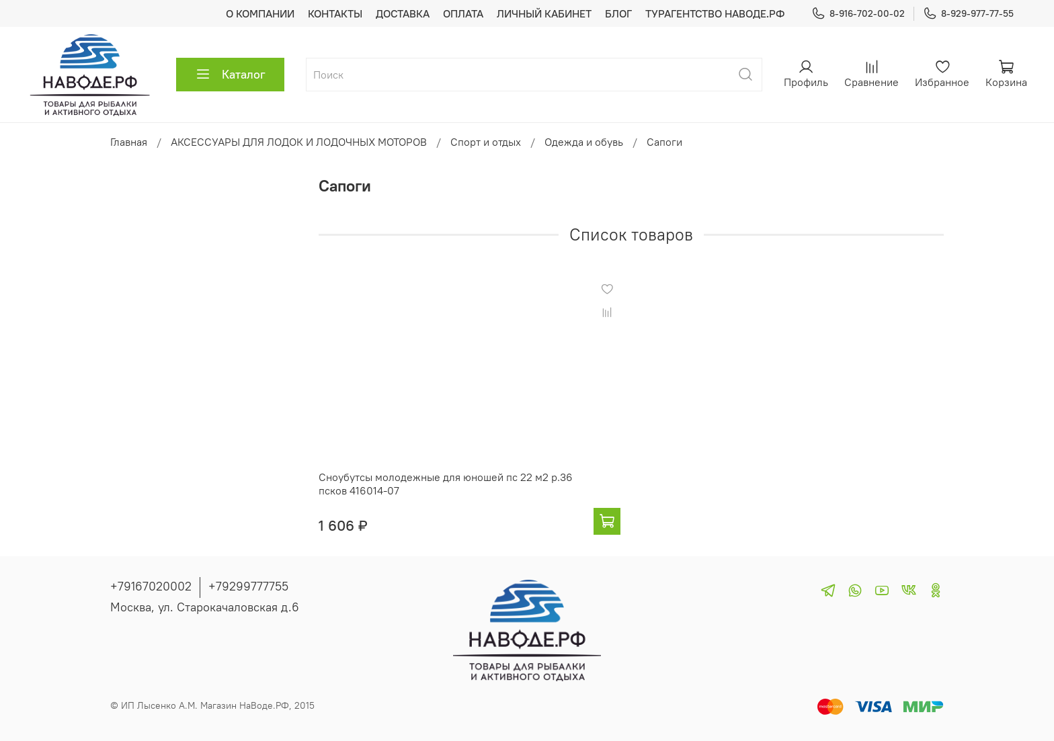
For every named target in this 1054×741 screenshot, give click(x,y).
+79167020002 (151, 586)
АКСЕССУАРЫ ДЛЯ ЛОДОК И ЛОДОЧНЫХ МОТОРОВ (299, 141)
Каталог (230, 75)
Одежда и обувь (583, 141)
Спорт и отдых (485, 141)
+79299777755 (248, 586)
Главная (128, 141)
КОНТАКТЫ (335, 13)
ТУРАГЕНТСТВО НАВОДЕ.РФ (714, 13)
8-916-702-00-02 (858, 14)
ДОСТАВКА (403, 13)
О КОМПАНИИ (260, 13)
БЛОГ (618, 13)
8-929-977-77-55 (968, 14)
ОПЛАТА (463, 13)
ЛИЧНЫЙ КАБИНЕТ (544, 13)
